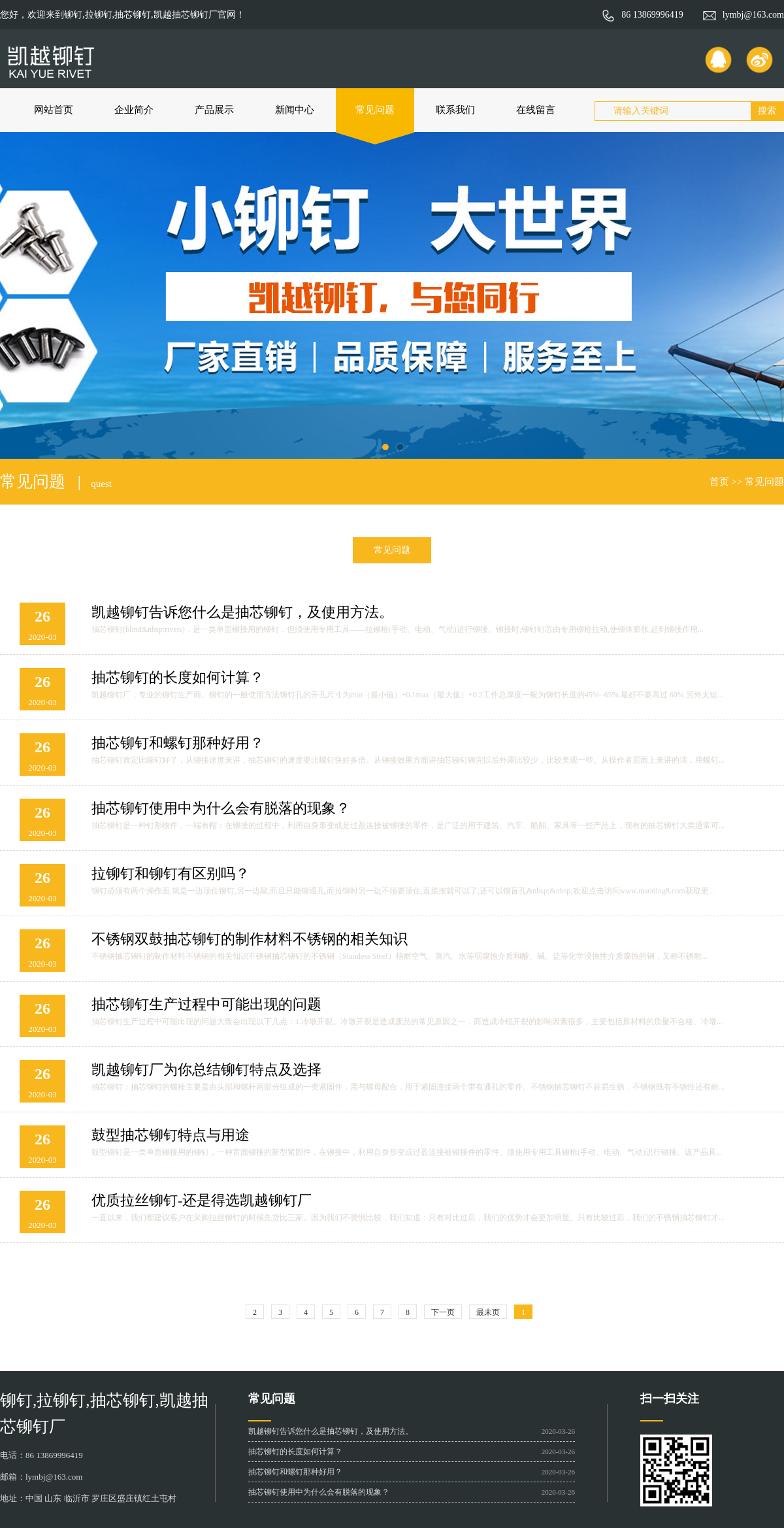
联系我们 (455, 110)
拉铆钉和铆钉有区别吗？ (170, 873)
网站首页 (53, 110)
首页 (719, 481)
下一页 (443, 1312)
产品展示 (214, 110)
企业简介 (134, 110)
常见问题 (375, 110)
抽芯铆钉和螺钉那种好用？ (177, 743)
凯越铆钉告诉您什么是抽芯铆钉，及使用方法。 (242, 612)
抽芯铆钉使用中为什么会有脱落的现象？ (220, 808)
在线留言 (535, 110)
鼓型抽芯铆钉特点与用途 (170, 1135)
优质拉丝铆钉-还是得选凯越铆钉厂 (201, 1200)
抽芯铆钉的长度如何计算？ (177, 677)
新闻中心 (294, 110)
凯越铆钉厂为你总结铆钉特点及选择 (206, 1069)
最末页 (488, 1312)
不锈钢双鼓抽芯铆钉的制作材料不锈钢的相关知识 (249, 939)
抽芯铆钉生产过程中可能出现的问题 (206, 1004)
